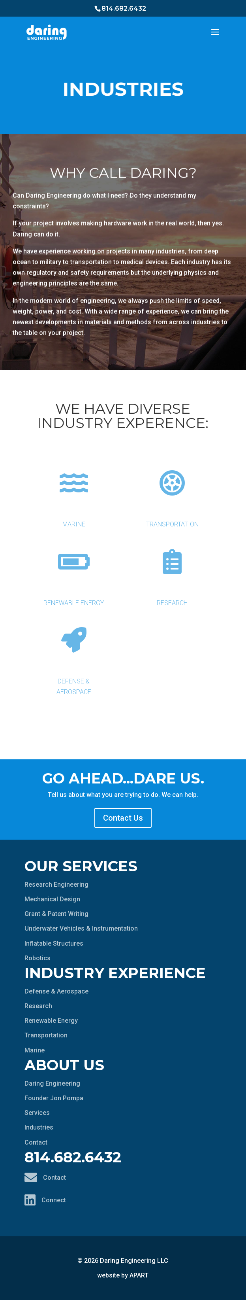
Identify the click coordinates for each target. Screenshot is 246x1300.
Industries (38, 1127)
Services (37, 1112)
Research (172, 571)
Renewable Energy (73, 571)
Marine (73, 493)
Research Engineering (56, 884)
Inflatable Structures (53, 943)
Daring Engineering (52, 1083)
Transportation (172, 493)
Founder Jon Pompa (53, 1098)
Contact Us (123, 818)
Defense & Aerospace (73, 655)
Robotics (37, 958)
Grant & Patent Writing (56, 914)
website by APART (122, 1275)
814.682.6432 (123, 8)
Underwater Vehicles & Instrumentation (81, 928)
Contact (35, 1142)
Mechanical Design (52, 899)
